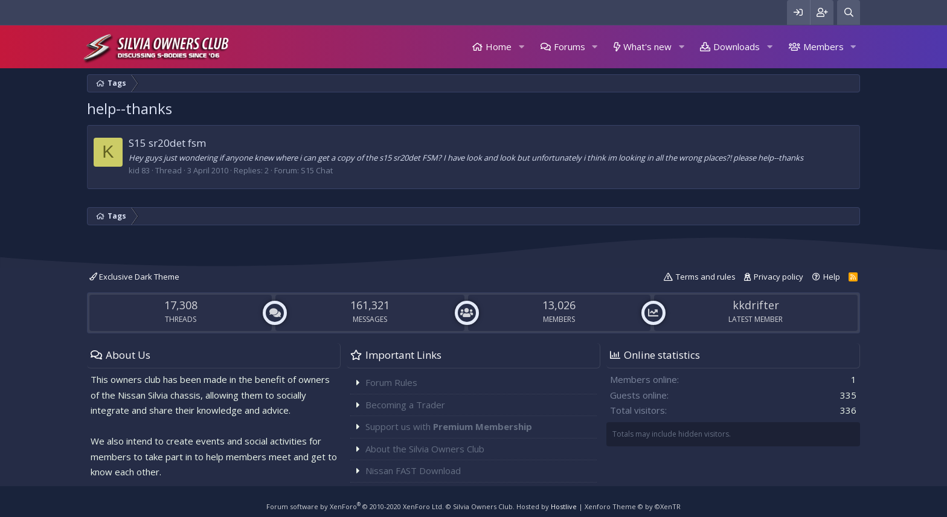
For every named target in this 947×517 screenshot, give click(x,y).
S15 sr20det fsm (167, 143)
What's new (647, 46)
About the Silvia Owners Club (424, 449)
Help (831, 276)
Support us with (448, 426)
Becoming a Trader (405, 405)
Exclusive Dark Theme (134, 276)
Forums (569, 46)
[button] (521, 46)
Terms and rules (706, 276)
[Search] (848, 12)
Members (823, 46)
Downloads (736, 46)
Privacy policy (778, 276)
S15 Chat (317, 170)
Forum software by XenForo (355, 506)
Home (499, 46)
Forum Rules (391, 382)
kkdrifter (756, 305)
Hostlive (564, 506)
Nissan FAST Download (413, 470)
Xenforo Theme (633, 506)
